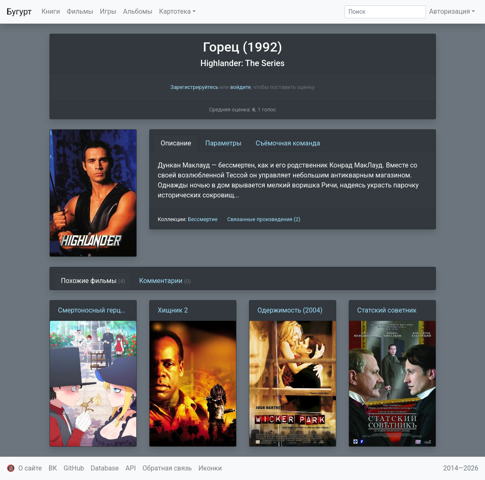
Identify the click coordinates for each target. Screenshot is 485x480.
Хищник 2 (173, 310)
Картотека (175, 11)
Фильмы (80, 11)
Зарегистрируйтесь (194, 87)
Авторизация (449, 11)
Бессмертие (203, 219)
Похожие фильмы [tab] (93, 281)
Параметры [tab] (223, 143)
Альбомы (138, 11)
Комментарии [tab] (165, 281)
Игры (108, 11)
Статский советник (387, 310)
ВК (53, 468)
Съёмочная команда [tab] (288, 143)
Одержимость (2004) (290, 310)
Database (105, 468)
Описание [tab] (176, 143)
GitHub (74, 468)
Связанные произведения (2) (263, 219)
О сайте (30, 468)
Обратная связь (167, 468)
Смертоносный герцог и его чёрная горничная (93, 310)
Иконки (210, 468)
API (131, 468)
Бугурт (19, 12)
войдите (240, 87)
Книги (51, 11)
